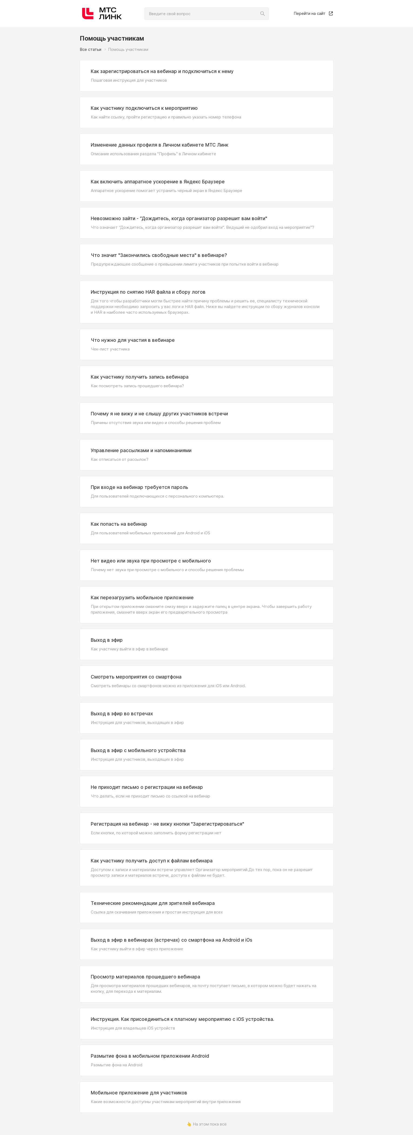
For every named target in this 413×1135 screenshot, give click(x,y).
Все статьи (90, 49)
